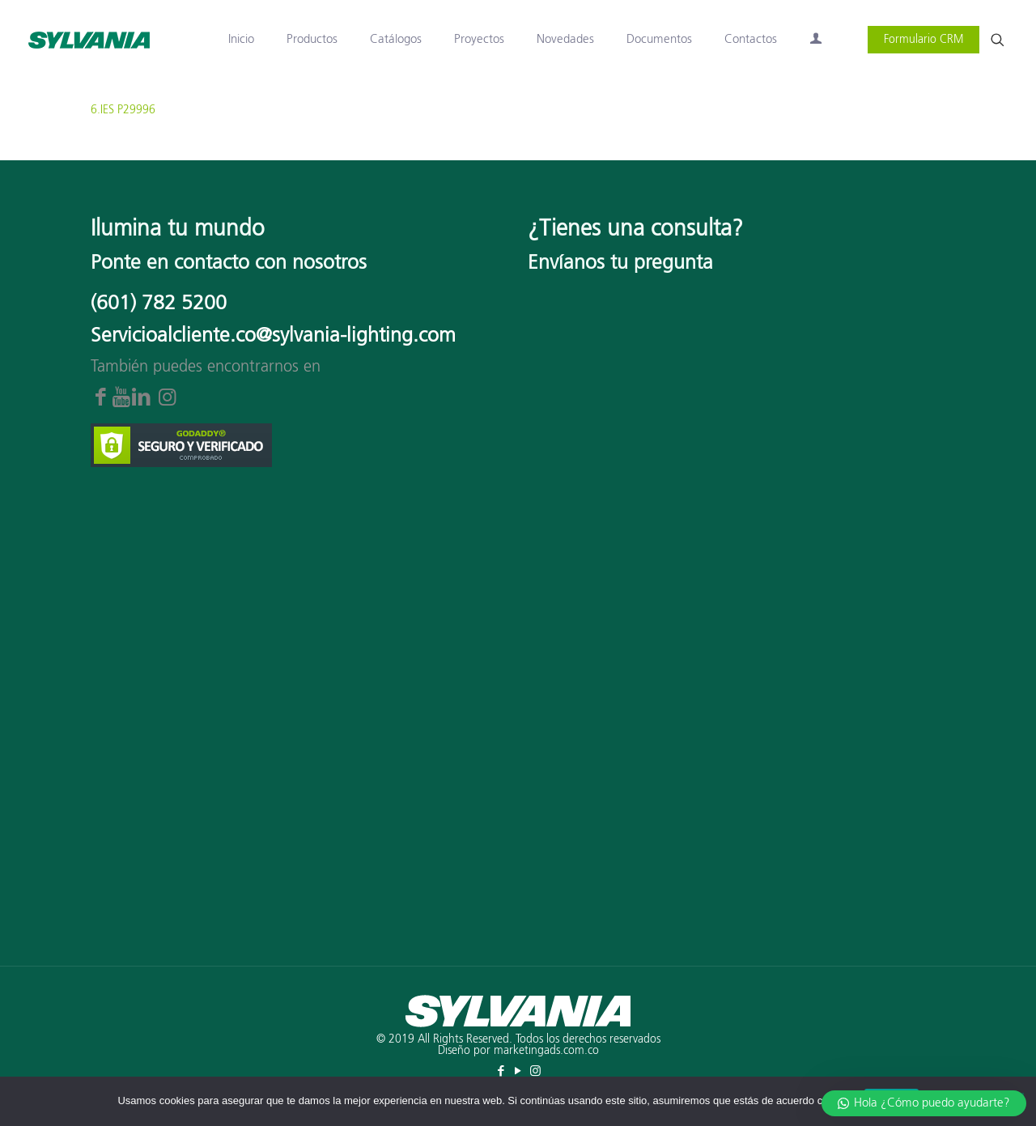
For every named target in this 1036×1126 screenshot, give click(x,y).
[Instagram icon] (535, 1071)
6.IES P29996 (123, 110)
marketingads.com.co (546, 1050)
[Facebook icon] (501, 1071)
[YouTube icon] (518, 1071)
